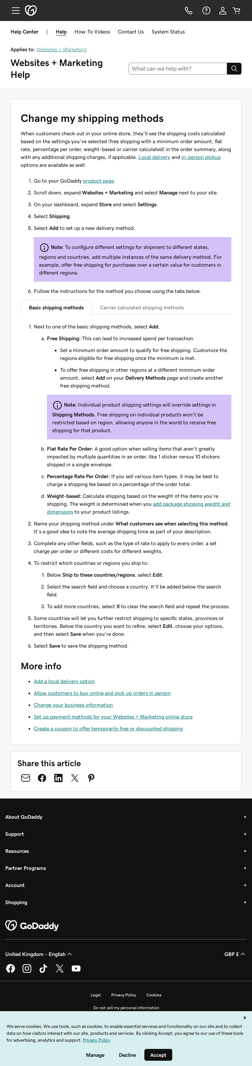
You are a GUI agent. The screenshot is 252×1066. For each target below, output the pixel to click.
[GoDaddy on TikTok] (43, 971)
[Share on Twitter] (75, 778)
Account (15, 885)
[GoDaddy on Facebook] (10, 971)
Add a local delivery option (64, 681)
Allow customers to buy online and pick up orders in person (102, 693)
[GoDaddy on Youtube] (76, 971)
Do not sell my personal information (126, 1008)
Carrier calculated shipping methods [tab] (142, 307)
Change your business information (73, 704)
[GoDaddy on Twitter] (59, 971)
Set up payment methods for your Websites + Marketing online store (113, 716)
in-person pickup (201, 157)
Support (14, 833)
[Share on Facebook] (42, 778)
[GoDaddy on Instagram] (27, 971)
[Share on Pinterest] (91, 778)
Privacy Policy (123, 995)
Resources (17, 851)
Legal (96, 995)
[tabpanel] (126, 486)
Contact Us (131, 31)
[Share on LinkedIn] (58, 778)
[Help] (206, 10)
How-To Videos (92, 31)
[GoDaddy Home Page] (32, 925)
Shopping (16, 902)
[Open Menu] (13, 10)
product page (98, 180)
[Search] (234, 69)
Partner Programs (25, 868)
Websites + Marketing (61, 49)
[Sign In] (222, 10)
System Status (168, 31)
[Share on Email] (25, 778)
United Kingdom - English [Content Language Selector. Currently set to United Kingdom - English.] (39, 954)
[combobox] (178, 69)
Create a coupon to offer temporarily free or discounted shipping (108, 728)
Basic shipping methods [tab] (56, 307)
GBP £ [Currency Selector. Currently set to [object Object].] (235, 954)
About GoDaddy (23, 816)
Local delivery (154, 157)
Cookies (153, 995)
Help (61, 31)
